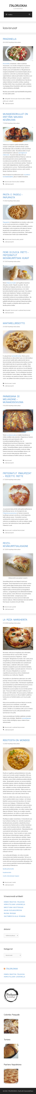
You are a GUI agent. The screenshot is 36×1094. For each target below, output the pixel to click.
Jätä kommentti (9, 103)
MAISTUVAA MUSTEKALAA (13, 907)
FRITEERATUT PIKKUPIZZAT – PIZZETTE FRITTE (17, 475)
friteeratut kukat (11, 283)
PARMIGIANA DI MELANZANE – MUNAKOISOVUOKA (13, 399)
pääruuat (5, 101)
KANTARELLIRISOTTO (14, 323)
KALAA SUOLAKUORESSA (13, 910)
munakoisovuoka (11, 435)
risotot (14, 383)
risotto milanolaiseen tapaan (11, 876)
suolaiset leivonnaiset (24, 310)
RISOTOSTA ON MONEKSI (16, 740)
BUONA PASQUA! (10, 913)
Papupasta (6, 222)
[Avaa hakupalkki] (29, 14)
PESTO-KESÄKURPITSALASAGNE (15, 544)
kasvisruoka (21, 98)
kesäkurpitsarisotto (8, 869)
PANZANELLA (9, 38)
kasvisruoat (14, 98)
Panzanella (6, 63)
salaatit (11, 101)
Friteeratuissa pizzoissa (10, 513)
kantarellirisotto (16, 356)
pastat (21, 239)
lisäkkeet (28, 98)
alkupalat (7, 98)
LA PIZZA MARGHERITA (15, 619)
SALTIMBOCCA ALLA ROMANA (14, 916)
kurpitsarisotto (7, 872)
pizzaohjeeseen (26, 718)
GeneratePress (28, 1091)
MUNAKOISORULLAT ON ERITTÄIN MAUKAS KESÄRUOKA (15, 116)
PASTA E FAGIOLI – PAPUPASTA (13, 196)
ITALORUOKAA (18, 5)
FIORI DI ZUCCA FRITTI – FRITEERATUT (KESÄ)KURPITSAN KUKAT (16, 255)
